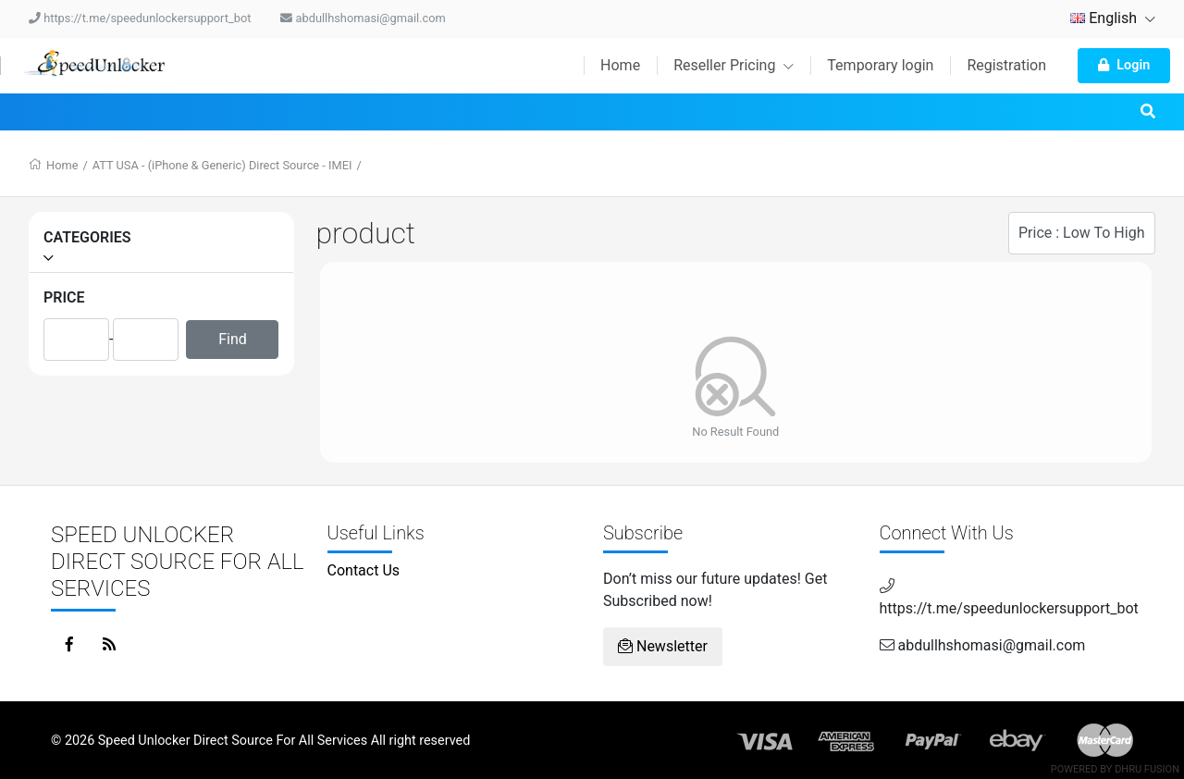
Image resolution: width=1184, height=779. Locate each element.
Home (620, 65)
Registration (1006, 65)
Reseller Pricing (733, 65)
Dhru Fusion (1147, 769)
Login (1124, 65)
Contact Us (364, 570)
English (1112, 18)
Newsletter (663, 646)
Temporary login (880, 65)
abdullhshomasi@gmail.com (362, 18)
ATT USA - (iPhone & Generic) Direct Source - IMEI (222, 165)
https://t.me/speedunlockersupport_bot (140, 18)
